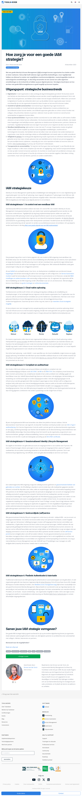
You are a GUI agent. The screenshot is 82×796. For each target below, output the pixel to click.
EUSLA (40, 784)
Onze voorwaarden (28, 784)
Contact (61, 793)
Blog (3, 719)
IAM (39, 72)
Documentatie (46, 754)
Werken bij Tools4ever (8, 710)
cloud (33, 651)
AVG (45, 369)
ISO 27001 (34, 371)
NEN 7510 (49, 371)
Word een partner (7, 744)
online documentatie (41, 283)
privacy (19, 137)
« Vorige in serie (23, 656)
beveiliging (47, 651)
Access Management (49, 722)
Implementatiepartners (8, 738)
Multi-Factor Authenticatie (57, 594)
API (49, 386)
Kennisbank (45, 747)
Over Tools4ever (6, 706)
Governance (47, 726)
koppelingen (10, 274)
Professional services (48, 744)
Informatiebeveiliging (19, 144)
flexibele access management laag (45, 585)
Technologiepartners (8, 741)
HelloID (12, 271)
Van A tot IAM (7, 11)
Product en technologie (12, 67)
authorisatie (24, 651)
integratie (57, 386)
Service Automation (49, 719)
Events (3, 716)
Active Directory (46, 582)
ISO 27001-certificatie (53, 437)
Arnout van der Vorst (30, 667)
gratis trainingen (27, 283)
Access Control (53, 497)
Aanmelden (7, 759)
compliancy (40, 651)
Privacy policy (7, 784)
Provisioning (47, 715)
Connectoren (5, 725)
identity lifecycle (69, 218)
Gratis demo (21, 793)
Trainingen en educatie (49, 741)
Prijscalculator (47, 729)
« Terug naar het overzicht (10, 694)
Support (44, 738)
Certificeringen (6, 713)
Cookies (17, 784)
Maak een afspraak (12, 647)
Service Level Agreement (72, 784)
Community (45, 750)
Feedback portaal (47, 760)
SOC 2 (12, 430)
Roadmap (45, 757)
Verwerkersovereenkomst (53, 784)
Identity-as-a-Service (45, 358)
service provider (22, 342)
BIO (40, 371)
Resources (5, 722)
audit (66, 374)
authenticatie (10, 218)
